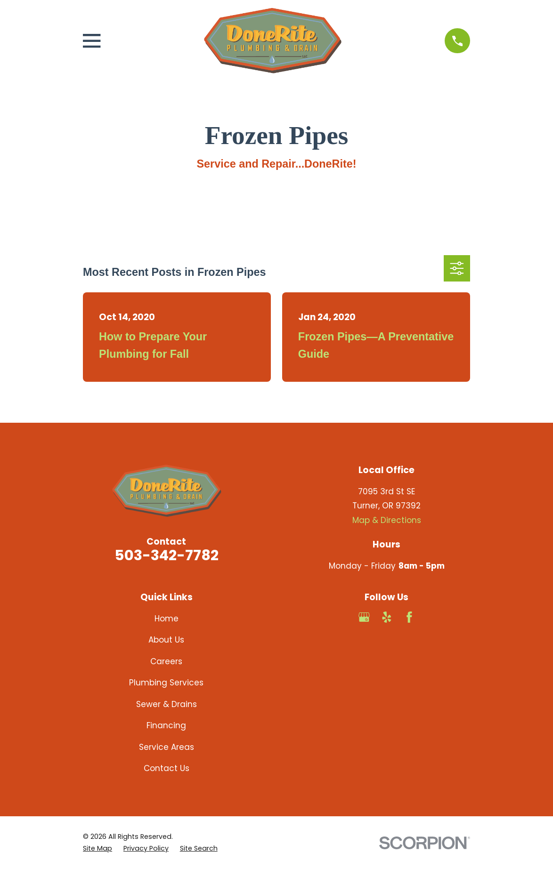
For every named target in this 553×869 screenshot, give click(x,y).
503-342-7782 (166, 555)
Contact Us (166, 768)
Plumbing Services (166, 682)
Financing (166, 725)
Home (167, 618)
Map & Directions (386, 520)
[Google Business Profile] (364, 617)
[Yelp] (386, 617)
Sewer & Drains (166, 704)
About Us (166, 639)
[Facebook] (409, 617)
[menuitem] (97, 848)
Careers (166, 661)
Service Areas (166, 747)
